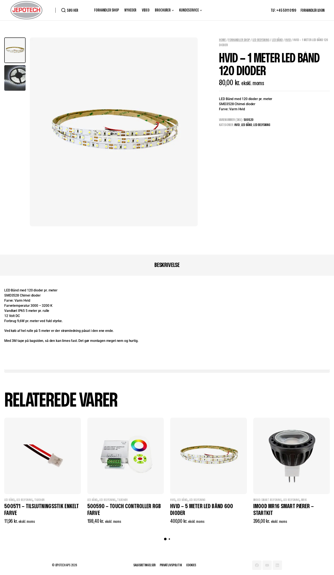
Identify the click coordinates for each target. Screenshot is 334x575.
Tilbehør (39, 500)
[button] (165, 539)
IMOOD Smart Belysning (267, 500)
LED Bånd (277, 40)
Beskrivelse (167, 265)
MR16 (304, 500)
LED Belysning (260, 40)
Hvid (288, 40)
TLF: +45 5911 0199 (283, 10)
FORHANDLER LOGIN (313, 10)
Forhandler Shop (239, 40)
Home (222, 40)
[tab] (167, 265)
